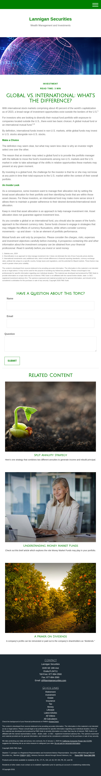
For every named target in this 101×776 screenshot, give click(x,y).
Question (9, 334)
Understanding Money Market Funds (50, 545)
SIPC (29, 755)
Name (10, 298)
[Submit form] (12, 361)
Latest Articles (50, 713)
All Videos (50, 716)
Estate (51, 698)
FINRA (22, 755)
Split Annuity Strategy (50, 455)
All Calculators (50, 719)
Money (50, 707)
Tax (50, 704)
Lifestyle (50, 710)
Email (10, 316)
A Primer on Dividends (50, 636)
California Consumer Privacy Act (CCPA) (77, 741)
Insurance (50, 701)
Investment (50, 695)
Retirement (50, 692)
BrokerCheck (54, 721)
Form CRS (79, 755)
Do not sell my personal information (67, 743)
